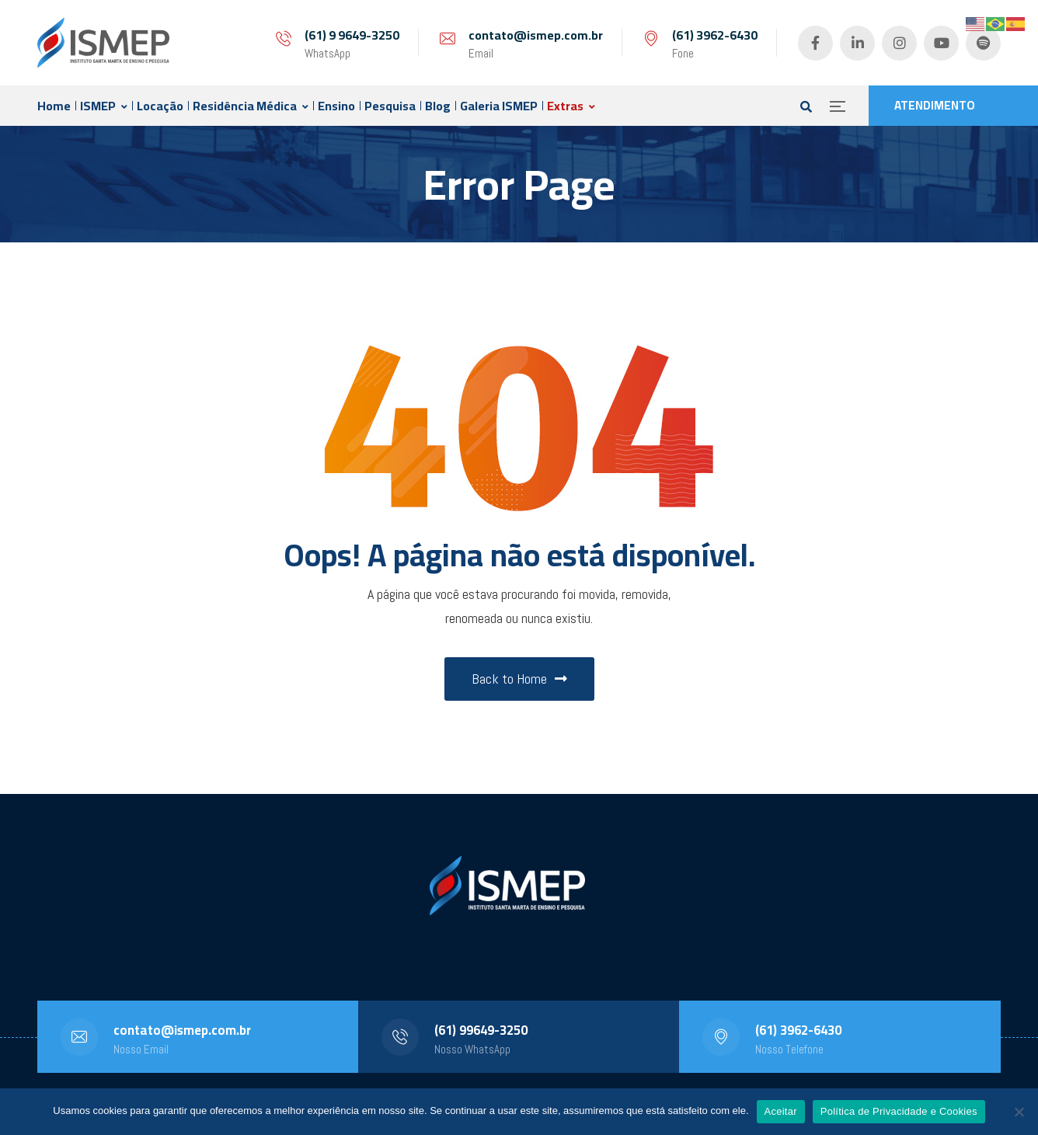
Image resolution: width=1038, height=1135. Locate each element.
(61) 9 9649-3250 (352, 35)
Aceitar (781, 1111)
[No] (1018, 1111)
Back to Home (519, 679)
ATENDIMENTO (934, 105)
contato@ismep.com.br (535, 35)
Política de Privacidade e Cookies (898, 1111)
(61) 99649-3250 (481, 1030)
